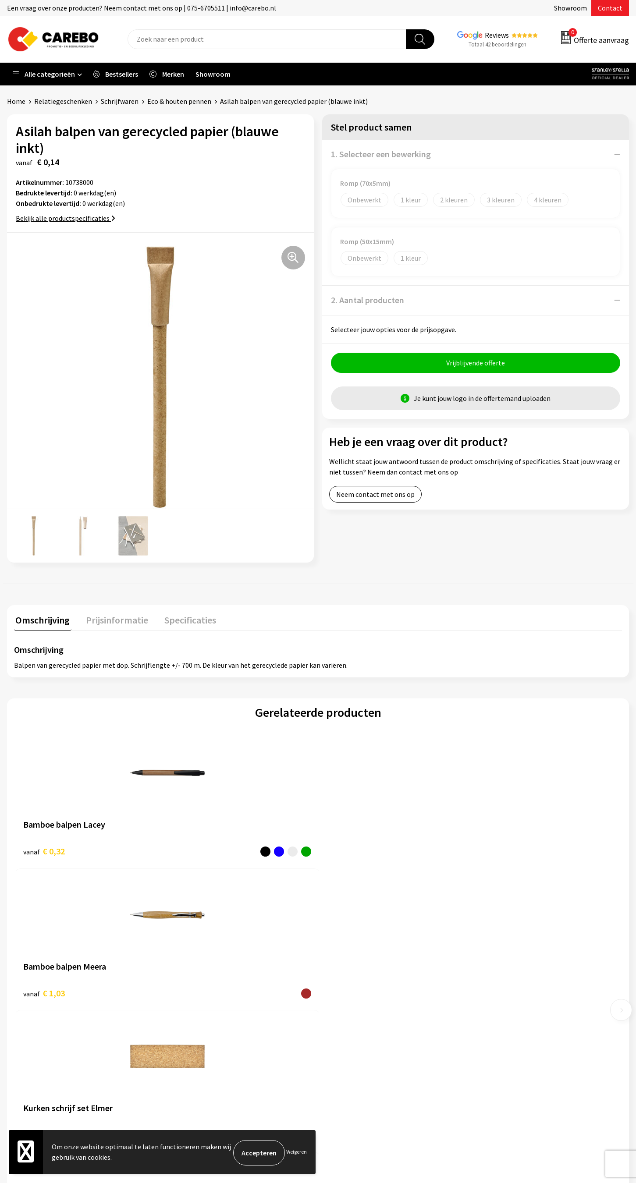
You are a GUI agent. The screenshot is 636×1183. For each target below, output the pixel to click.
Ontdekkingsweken (358, 937)
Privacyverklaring (200, 1017)
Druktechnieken (198, 1031)
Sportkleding (502, 977)
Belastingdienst (198, 937)
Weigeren (296, 1152)
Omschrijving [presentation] (41, 619)
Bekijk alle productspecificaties (65, 218)
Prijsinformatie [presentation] (113, 619)
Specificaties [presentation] (183, 619)
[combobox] (267, 39)
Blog (336, 964)
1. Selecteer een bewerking (381, 154)
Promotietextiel (508, 937)
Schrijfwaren (120, 101)
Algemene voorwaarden (209, 977)
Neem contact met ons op (375, 495)
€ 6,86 (500, 849)
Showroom (570, 8)
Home (16, 101)
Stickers (495, 1017)
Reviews (497, 35)
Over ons (342, 950)
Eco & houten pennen (179, 101)
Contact (610, 8)
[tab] (41, 620)
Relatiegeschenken (63, 101)
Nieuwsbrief (347, 1017)
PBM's (492, 964)
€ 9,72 (348, 849)
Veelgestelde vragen (204, 991)
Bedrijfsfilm (347, 1004)
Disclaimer (190, 1044)
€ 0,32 (44, 849)
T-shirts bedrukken (357, 977)
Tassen (493, 1004)
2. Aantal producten (367, 299)
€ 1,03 (196, 849)
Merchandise (347, 991)
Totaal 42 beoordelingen (497, 44)
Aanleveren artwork (204, 950)
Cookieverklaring (200, 1004)
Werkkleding (502, 950)
